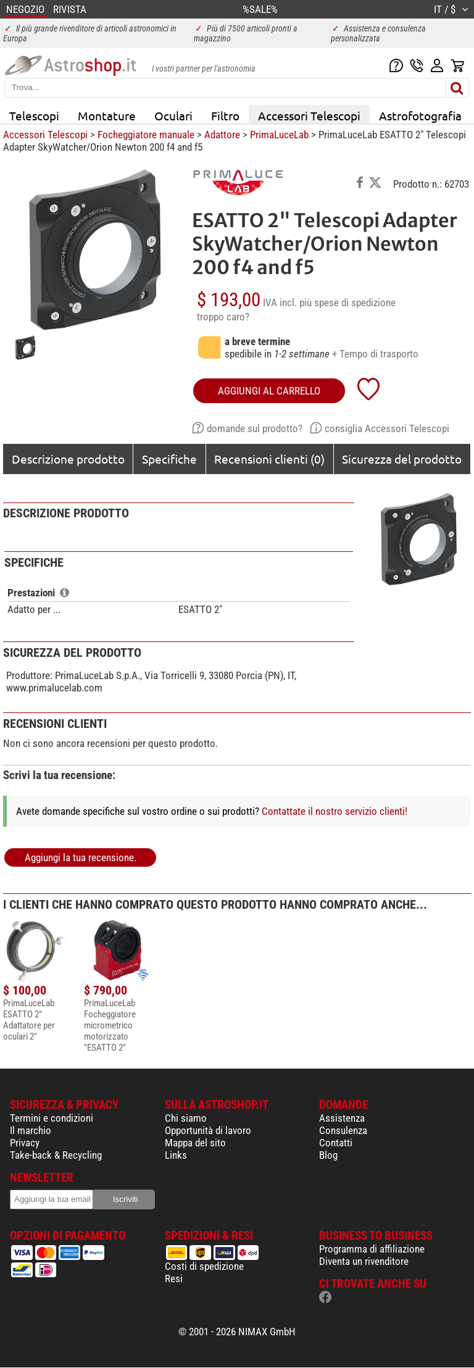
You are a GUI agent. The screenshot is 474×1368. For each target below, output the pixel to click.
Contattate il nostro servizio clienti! (334, 811)
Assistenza (342, 1118)
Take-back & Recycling (56, 1155)
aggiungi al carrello (269, 391)
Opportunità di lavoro (208, 1130)
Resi (174, 1278)
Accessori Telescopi (309, 115)
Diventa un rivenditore (364, 1261)
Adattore (222, 134)
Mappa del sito (195, 1143)
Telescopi (34, 115)
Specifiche (169, 458)
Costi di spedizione (204, 1266)
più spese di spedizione (347, 302)
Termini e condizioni (51, 1118)
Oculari (173, 115)
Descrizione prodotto (68, 458)
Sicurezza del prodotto (402, 458)
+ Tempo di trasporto (375, 354)
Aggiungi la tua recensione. (80, 857)
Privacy (25, 1143)
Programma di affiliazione (372, 1249)
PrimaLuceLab (279, 134)
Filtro (225, 115)
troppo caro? (223, 317)
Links (176, 1155)
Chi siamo (186, 1118)
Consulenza (343, 1130)
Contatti (335, 1143)
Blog (328, 1155)
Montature (107, 115)
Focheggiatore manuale (146, 134)
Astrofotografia (420, 115)
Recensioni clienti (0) (269, 458)
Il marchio (30, 1130)
